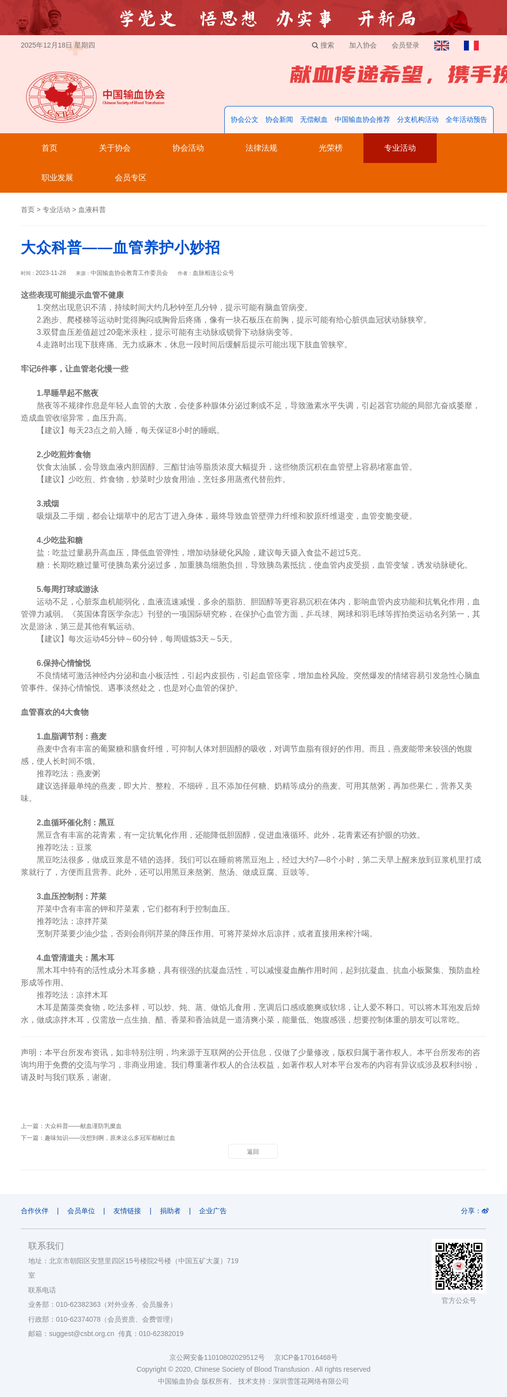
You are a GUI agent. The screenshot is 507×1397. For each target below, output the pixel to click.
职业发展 (57, 177)
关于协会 (115, 148)
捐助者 (170, 1211)
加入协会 (363, 45)
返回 (253, 1151)
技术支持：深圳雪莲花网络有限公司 (293, 1381)
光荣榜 (331, 148)
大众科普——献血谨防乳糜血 (83, 1126)
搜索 (323, 45)
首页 (49, 148)
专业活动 (400, 148)
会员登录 (405, 45)
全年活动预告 (466, 119)
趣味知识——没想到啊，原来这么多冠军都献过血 (110, 1137)
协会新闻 (279, 119)
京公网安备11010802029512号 (221, 1357)
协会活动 (188, 148)
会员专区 (131, 177)
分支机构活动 (418, 119)
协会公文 (244, 119)
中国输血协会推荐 (362, 119)
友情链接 (127, 1211)
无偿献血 (314, 119)
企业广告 (213, 1211)
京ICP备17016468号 (306, 1357)
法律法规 (261, 148)
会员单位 (81, 1211)
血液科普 (92, 210)
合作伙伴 (35, 1211)
